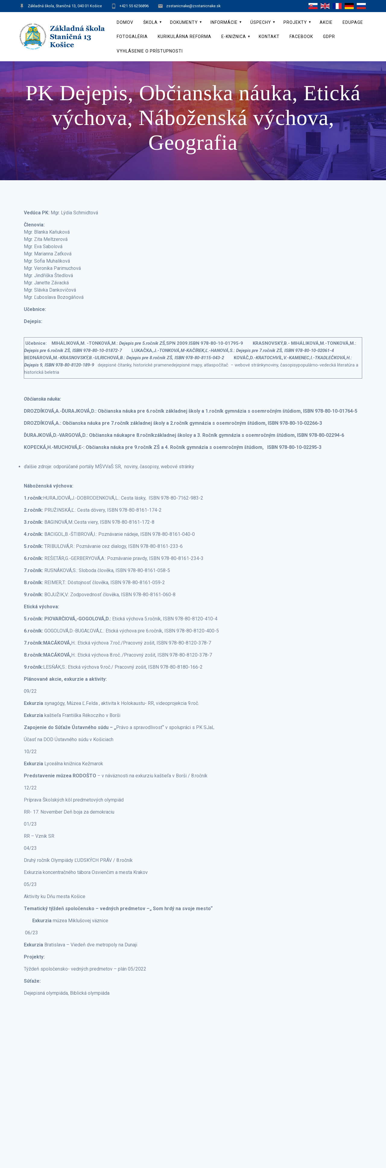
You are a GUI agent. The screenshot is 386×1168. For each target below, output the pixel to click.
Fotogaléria (132, 36)
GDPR (329, 36)
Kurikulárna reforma (184, 36)
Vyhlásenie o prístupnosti (150, 51)
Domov (125, 22)
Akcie (326, 22)
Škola (150, 22)
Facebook (301, 36)
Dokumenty (184, 22)
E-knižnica (233, 36)
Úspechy (260, 22)
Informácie (224, 22)
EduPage (353, 22)
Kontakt (269, 36)
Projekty (295, 22)
